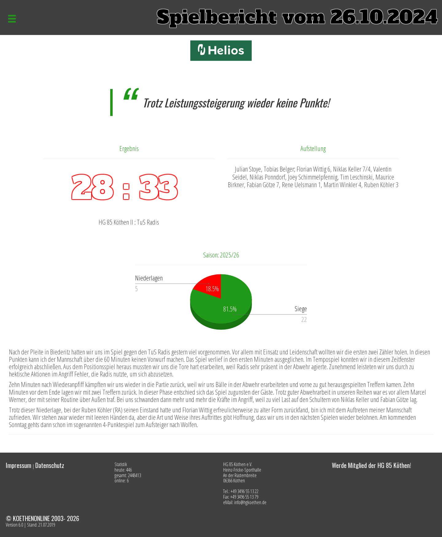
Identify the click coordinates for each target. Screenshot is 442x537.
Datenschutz (49, 465)
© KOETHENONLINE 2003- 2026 (42, 518)
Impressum (18, 465)
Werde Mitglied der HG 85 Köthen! (371, 465)
